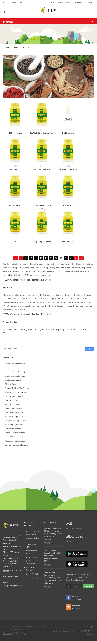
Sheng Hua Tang (68, 242)
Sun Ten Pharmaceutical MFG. (31, 544)
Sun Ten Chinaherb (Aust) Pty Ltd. (32, 532)
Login (90, 3)
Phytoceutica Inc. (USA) (32, 552)
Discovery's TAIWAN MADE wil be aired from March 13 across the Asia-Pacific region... (53, 533)
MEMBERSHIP (79, 3)
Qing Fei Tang (15, 242)
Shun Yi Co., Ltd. (32, 574)
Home (52, 3)
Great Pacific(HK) (32, 538)
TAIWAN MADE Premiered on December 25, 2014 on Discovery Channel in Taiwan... (53, 577)
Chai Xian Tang (68, 133)
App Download (64, 3)
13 (36, 258)
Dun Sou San (15, 169)
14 (41, 258)
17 (56, 258)
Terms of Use (8, 633)
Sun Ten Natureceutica (30, 562)
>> (81, 258)
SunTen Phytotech (32, 557)
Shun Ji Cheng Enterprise (31, 569)
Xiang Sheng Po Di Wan (41, 242)
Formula (25, 47)
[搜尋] (43, 348)
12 (31, 258)
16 (51, 258)
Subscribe (88, 586)
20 (71, 258)
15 (46, 258)
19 (66, 258)
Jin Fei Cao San (15, 205)
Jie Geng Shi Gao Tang (68, 169)
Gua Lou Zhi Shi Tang (41, 169)
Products (16, 47)
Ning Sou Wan (68, 205)
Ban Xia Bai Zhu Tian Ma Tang (42, 133)
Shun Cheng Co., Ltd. (32, 579)
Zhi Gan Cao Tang (15, 133)
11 (26, 258)
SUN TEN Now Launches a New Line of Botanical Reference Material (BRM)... (53, 555)
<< (15, 258)
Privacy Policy (21, 633)
